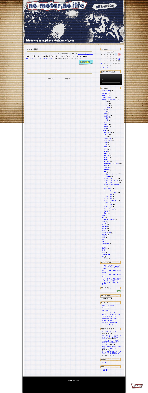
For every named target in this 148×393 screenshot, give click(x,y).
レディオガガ (108, 207)
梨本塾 (106, 126)
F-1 (103, 217)
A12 (105, 143)
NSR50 (104, 93)
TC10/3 (106, 168)
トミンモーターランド (109, 312)
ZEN (105, 172)
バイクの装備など (108, 97)
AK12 (106, 145)
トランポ (105, 213)
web (103, 239)
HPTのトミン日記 (108, 305)
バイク (104, 95)
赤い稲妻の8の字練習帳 (109, 322)
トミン (106, 105)
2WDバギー (107, 138)
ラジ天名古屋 (108, 204)
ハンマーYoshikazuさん (43, 58)
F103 (105, 153)
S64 (105, 165)
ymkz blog (105, 310)
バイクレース (106, 132)
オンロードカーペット (111, 182)
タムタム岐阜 (108, 198)
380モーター (108, 140)
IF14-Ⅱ (106, 157)
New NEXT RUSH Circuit (111, 163)
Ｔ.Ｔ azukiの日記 (107, 325)
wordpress (105, 243)
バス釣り (105, 226)
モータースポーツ (108, 219)
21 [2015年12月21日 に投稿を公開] (101, 63)
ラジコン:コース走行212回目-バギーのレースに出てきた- (111, 279)
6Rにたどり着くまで (109, 331)
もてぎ (106, 118)
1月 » (107, 67)
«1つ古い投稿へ (51, 79)
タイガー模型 (108, 196)
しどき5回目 (32, 49)
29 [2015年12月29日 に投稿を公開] (104, 65)
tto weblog (105, 308)
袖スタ (106, 211)
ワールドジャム (109, 209)
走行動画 (107, 116)
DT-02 (106, 149)
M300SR (106, 161)
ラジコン (105, 135)
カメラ (104, 224)
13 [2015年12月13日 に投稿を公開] (119, 59)
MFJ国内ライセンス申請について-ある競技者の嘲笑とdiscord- (111, 337)
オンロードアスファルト (111, 180)
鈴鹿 (105, 128)
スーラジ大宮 (108, 194)
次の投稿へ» (68, 79)
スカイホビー (108, 188)
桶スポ (106, 124)
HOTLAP (107, 155)
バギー (106, 202)
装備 (103, 250)
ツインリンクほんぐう (111, 200)
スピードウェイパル (110, 190)
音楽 (103, 222)
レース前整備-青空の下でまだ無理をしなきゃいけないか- (111, 347)
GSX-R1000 (106, 91)
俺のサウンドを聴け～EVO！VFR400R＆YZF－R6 (111, 315)
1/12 (105, 136)
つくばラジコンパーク (111, 174)
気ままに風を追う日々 (109, 320)
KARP (106, 159)
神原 (105, 114)
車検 (103, 237)
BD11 (106, 147)
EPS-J (106, 151)
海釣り (104, 228)
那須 (105, 109)
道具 (103, 252)
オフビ (106, 122)
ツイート (103, 362)
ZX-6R (104, 130)
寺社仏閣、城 (106, 233)
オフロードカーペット (111, 178)
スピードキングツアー (111, 192)
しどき (91, 54)
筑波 (105, 101)
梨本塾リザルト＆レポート (111, 318)
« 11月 (102, 67)
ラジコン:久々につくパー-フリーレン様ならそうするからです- (111, 266)
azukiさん (29, 58)
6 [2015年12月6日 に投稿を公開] (119, 57)
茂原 (105, 112)
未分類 (104, 235)
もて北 (106, 120)
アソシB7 (107, 176)
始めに (104, 230)
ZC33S (106, 258)
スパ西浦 (107, 107)
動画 (103, 215)
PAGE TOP (136, 386)
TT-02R (106, 170)
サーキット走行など (83, 54)
